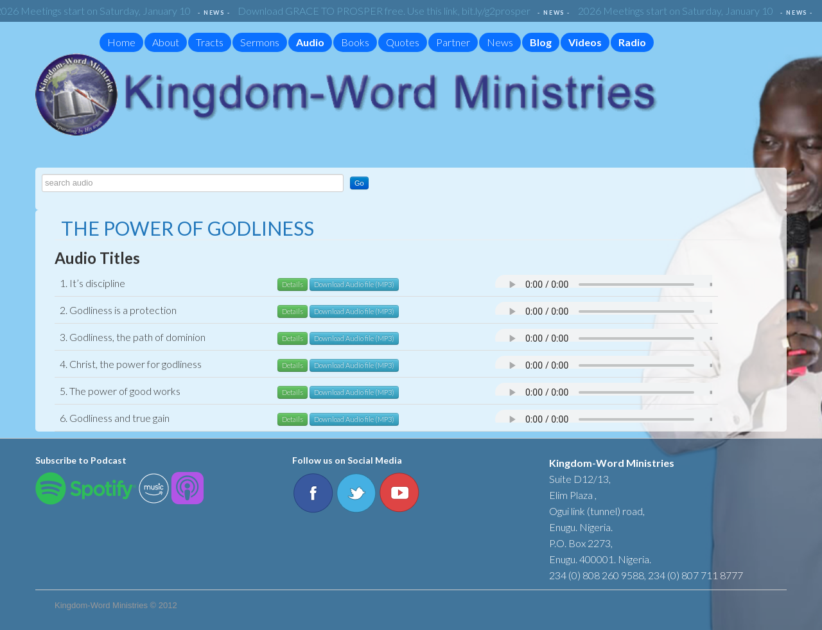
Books (355, 42)
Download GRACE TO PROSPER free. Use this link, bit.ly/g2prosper (386, 10)
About (165, 42)
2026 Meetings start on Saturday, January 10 (678, 10)
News (500, 42)
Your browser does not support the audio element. (623, 284)
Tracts (209, 42)
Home (121, 42)
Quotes (402, 42)
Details (292, 284)
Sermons (259, 42)
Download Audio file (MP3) (354, 284)
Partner (453, 42)
